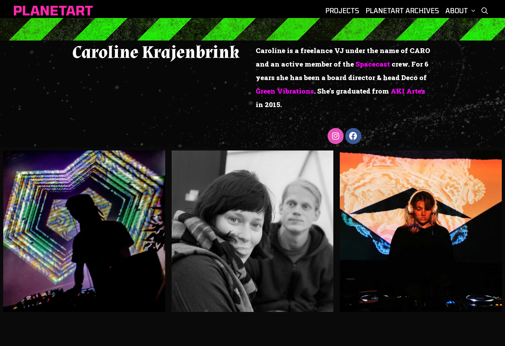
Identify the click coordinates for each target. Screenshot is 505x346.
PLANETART (53, 10)
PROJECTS (342, 10)
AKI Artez (408, 91)
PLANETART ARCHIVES (402, 10)
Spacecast (373, 63)
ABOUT (461, 11)
